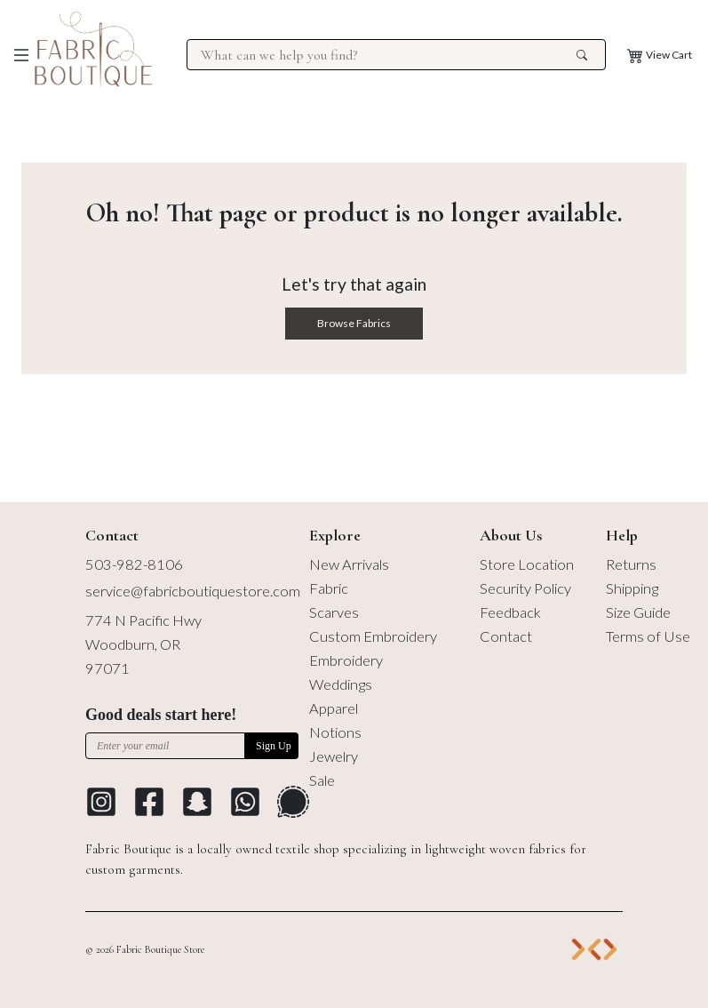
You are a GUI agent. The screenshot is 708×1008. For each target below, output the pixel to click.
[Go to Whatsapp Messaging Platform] (245, 802)
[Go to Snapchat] (197, 802)
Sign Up (273, 746)
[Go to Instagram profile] (101, 802)
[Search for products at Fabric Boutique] (386, 55)
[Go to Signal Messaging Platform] (293, 802)
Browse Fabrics (354, 323)
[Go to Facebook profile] (149, 802)
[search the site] (582, 55)
